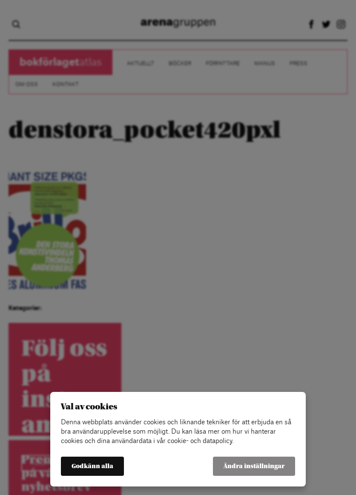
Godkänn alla (92, 466)
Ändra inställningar (254, 466)
